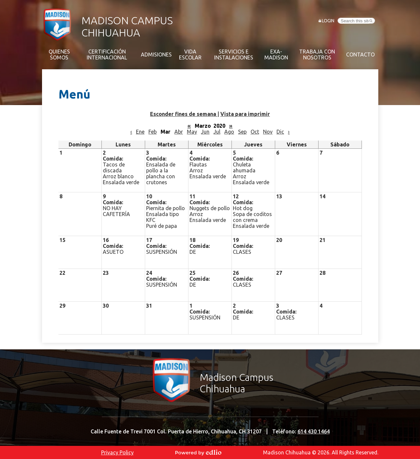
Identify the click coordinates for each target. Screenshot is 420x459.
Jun (205, 132)
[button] (59, 54)
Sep (242, 132)
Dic (280, 132)
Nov (268, 132)
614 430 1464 (314, 431)
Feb (152, 132)
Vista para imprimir (245, 114)
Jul (216, 132)
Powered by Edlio (198, 452)
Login (328, 20)
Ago (229, 132)
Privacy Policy (117, 452)
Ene (140, 132)
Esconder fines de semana (183, 114)
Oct (255, 132)
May (192, 132)
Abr (178, 132)
